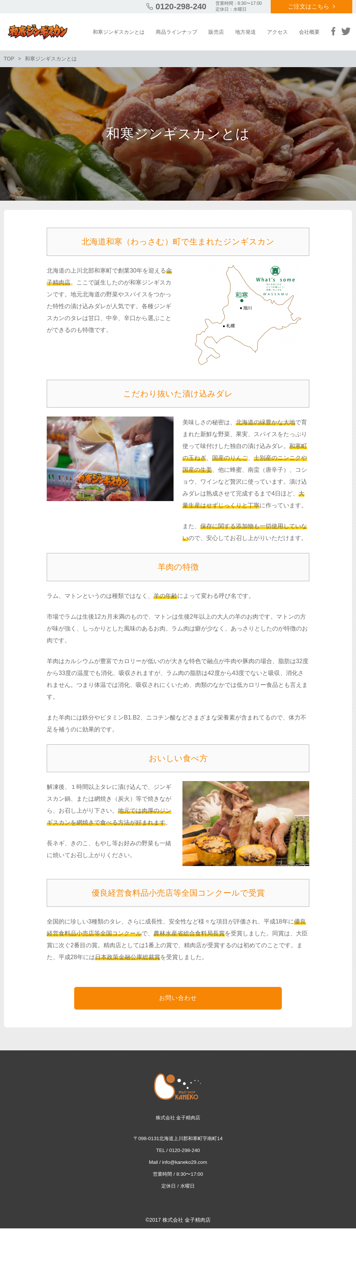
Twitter (346, 31)
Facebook (333, 31)
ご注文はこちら (308, 6)
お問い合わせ (178, 998)
